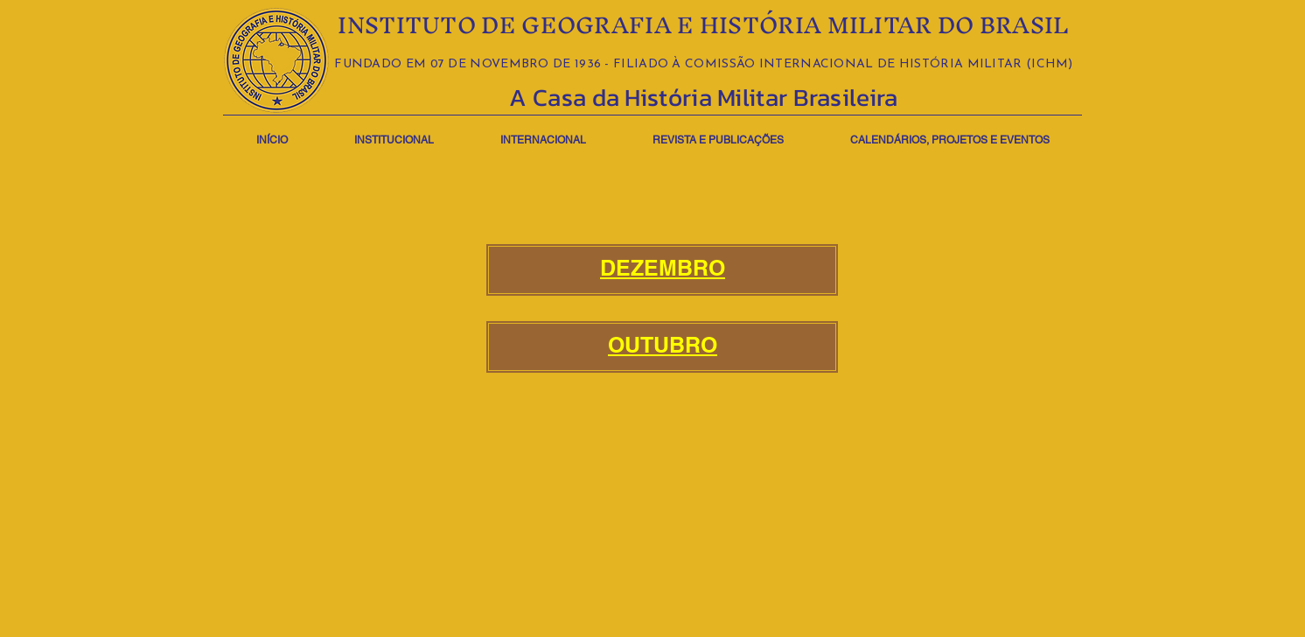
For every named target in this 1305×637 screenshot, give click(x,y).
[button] (394, 132)
